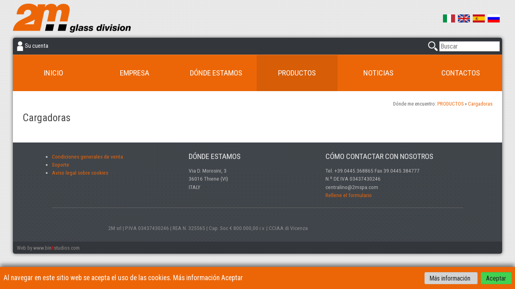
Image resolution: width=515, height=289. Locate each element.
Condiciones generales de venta (87, 156)
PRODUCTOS (297, 72)
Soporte (60, 164)
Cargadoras (480, 104)
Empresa (134, 72)
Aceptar (496, 278)
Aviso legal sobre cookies (80, 172)
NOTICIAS (378, 72)
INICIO (53, 72)
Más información (451, 278)
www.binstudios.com (56, 248)
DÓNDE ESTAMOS (216, 72)
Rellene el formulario (348, 195)
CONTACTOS (460, 72)
